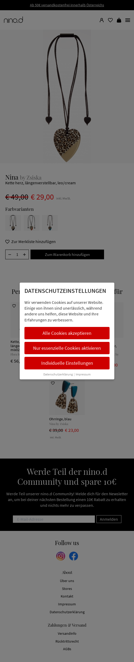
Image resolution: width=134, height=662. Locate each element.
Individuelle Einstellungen (67, 363)
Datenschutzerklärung (58, 374)
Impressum (83, 374)
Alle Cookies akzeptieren (67, 333)
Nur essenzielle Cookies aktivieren (67, 348)
